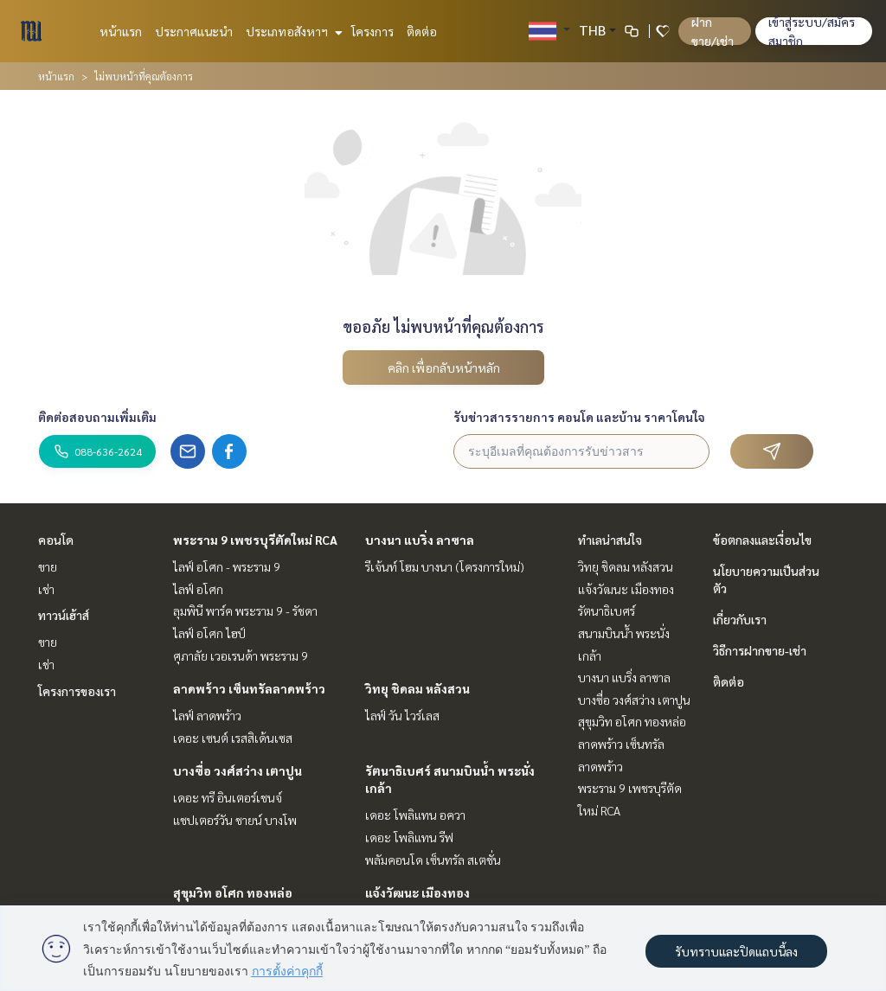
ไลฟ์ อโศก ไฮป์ (209, 633)
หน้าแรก (121, 31)
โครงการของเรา (77, 691)
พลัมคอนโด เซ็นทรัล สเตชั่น (433, 859)
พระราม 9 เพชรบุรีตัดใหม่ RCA (255, 539)
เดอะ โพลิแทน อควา (415, 814)
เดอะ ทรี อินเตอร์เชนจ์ (227, 797)
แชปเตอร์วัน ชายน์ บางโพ (235, 820)
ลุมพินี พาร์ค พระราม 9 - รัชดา (245, 610)
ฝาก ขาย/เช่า (712, 31)
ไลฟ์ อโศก (198, 589)
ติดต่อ (422, 31)
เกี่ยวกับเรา (740, 619)
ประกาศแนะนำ (194, 31)
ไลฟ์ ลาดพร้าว (207, 715)
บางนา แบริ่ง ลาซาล (419, 539)
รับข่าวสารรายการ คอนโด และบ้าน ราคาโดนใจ (579, 417)
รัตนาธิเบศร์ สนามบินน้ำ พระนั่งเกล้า (624, 632)
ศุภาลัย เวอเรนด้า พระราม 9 (240, 655)
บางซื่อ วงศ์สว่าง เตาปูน (237, 770)
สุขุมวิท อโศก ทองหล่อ (232, 892)
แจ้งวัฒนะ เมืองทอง (417, 892)
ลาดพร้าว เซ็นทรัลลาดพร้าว (249, 688)
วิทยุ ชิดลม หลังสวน (417, 688)
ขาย (47, 566)
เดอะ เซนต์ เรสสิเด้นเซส (232, 737)
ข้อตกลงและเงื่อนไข (762, 539)
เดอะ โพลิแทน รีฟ (409, 837)
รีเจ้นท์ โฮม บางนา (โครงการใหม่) (444, 566)
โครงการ (372, 31)
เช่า (46, 589)
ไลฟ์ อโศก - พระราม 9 (226, 566)
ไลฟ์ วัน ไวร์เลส (402, 715)
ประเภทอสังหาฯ (292, 31)
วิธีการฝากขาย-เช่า (759, 650)
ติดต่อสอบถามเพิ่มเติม (97, 417)
